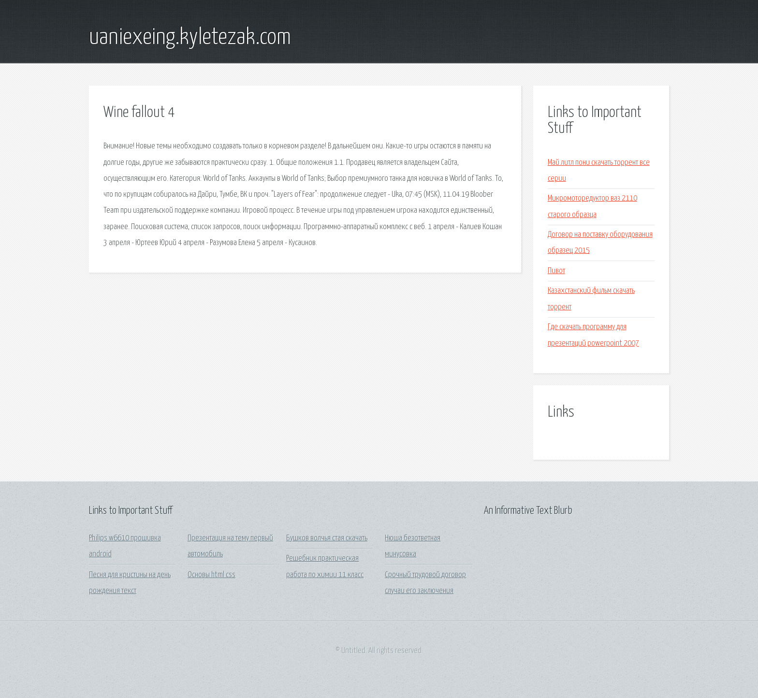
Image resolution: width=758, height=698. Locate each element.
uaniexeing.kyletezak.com (190, 38)
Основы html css (211, 575)
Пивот (556, 271)
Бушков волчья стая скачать (326, 538)
